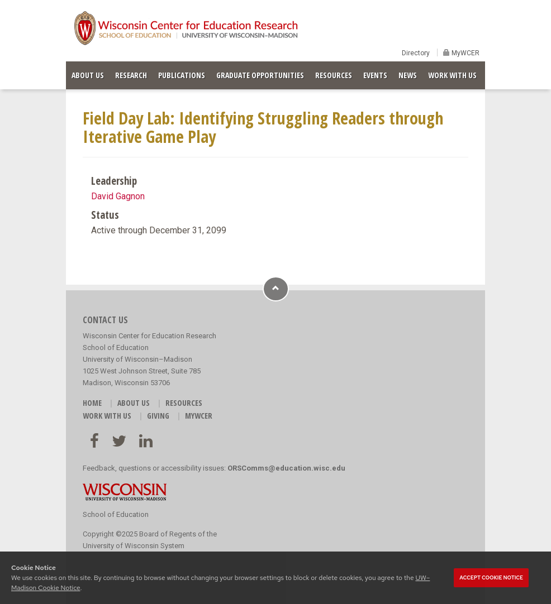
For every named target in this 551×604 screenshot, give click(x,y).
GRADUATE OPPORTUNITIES (260, 75)
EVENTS (375, 75)
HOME (92, 402)
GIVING (158, 415)
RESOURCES (333, 75)
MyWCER (464, 53)
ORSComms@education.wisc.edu (286, 468)
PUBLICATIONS (181, 75)
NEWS (407, 75)
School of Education (116, 514)
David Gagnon (118, 196)
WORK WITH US (452, 75)
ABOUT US (88, 75)
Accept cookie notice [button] (491, 577)
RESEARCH (131, 75)
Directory (416, 53)
